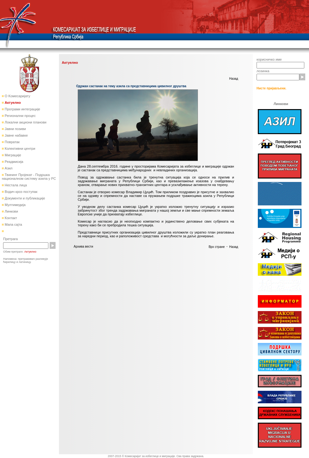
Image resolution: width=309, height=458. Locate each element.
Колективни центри (19, 148)
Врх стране (216, 247)
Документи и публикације (24, 198)
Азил (8, 168)
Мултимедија (15, 205)
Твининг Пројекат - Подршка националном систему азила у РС (29, 176)
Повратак (12, 142)
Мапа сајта (13, 224)
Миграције (12, 155)
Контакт (10, 218)
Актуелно (12, 102)
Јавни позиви (15, 129)
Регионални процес (20, 116)
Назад (233, 78)
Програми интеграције (22, 109)
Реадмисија (13, 162)
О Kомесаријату (17, 96)
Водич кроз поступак (20, 192)
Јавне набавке (16, 135)
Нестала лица (15, 185)
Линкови (11, 211)
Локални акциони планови (25, 122)
